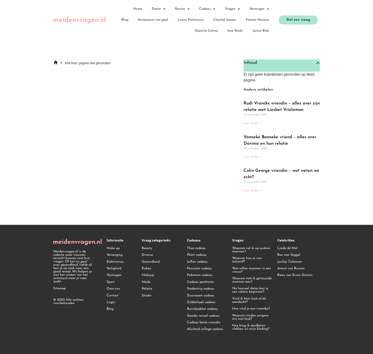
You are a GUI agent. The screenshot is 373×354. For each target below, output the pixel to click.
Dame (158, 9)
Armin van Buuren (291, 268)
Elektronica (115, 262)
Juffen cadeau (197, 262)
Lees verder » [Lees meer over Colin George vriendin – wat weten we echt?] (252, 190)
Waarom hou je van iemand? (247, 259)
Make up (113, 248)
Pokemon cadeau (199, 275)
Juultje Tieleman (289, 262)
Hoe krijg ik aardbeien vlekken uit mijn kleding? (250, 327)
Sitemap (59, 288)
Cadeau (207, 9)
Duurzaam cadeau (200, 295)
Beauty (147, 248)
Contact (112, 295)
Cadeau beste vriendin (204, 322)
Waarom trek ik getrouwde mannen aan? (252, 280)
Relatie (147, 288)
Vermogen (259, 9)
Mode (146, 282)
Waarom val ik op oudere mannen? (251, 249)
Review (182, 9)
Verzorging (115, 255)
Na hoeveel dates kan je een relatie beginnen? (250, 290)
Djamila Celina (206, 31)
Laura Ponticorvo (191, 20)
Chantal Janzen (224, 20)
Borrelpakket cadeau (202, 309)
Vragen (232, 9)
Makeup (148, 275)
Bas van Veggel (288, 255)
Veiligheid (114, 268)
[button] (318, 63)
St (188, 288)
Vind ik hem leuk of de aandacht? (249, 300)
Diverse (147, 255)
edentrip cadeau (202, 288)
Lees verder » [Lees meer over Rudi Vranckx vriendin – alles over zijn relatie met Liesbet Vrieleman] (252, 123)
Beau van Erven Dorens (295, 275)
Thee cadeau (196, 248)
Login (111, 302)
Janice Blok (260, 31)
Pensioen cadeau (199, 268)
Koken (146, 268)
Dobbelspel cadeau (201, 302)
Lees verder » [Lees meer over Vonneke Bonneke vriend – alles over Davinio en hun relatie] (252, 156)
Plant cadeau (196, 255)
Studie (146, 295)
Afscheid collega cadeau (205, 329)
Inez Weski (235, 31)
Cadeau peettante (200, 282)
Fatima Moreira (257, 20)
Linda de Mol (287, 248)
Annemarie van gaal (153, 20)
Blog (124, 20)
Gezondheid (151, 262)
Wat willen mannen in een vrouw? (251, 270)
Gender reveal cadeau (203, 316)
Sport (111, 282)
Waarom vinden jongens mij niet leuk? (250, 317)
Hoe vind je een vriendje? (251, 308)
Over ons (113, 288)
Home (137, 9)
